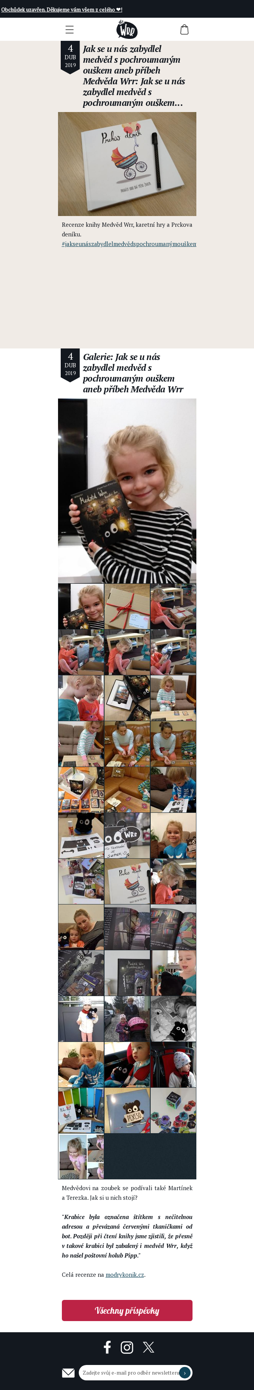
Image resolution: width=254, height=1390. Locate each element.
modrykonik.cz (125, 1274)
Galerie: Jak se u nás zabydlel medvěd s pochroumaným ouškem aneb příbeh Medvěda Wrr (133, 373)
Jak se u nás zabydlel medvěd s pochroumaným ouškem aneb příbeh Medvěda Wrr (132, 65)
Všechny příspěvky (127, 1310)
